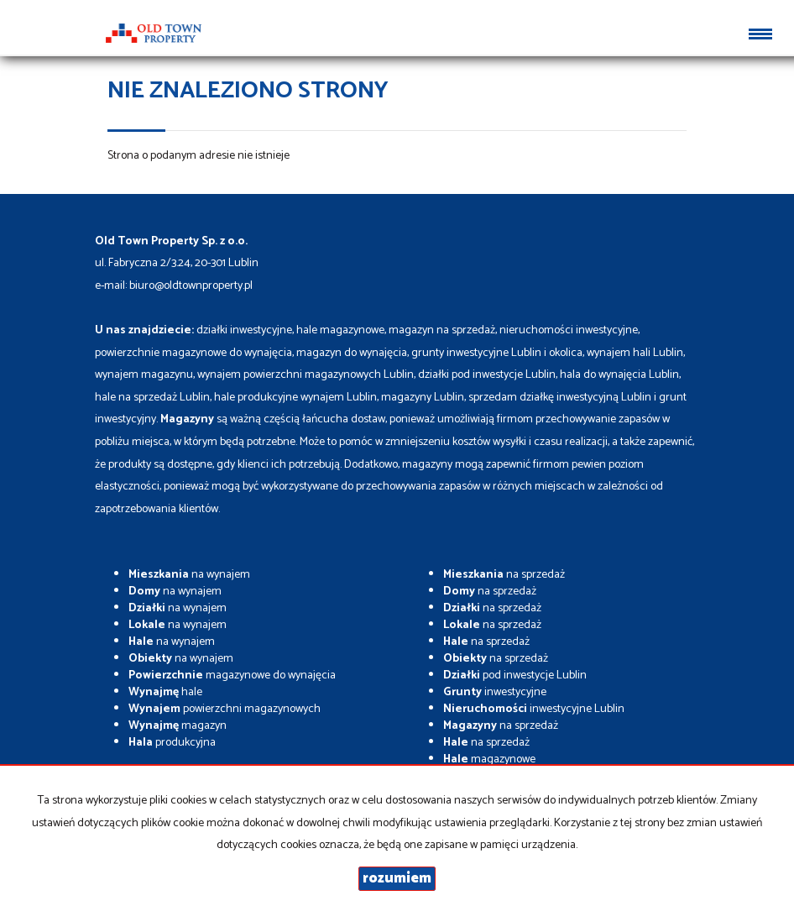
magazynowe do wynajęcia (232, 675)
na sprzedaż (504, 574)
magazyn (177, 726)
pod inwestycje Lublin (515, 675)
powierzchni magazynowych (224, 709)
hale (165, 692)
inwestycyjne (494, 692)
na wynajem (189, 574)
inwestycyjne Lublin (533, 709)
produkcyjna (172, 742)
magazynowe (489, 759)
